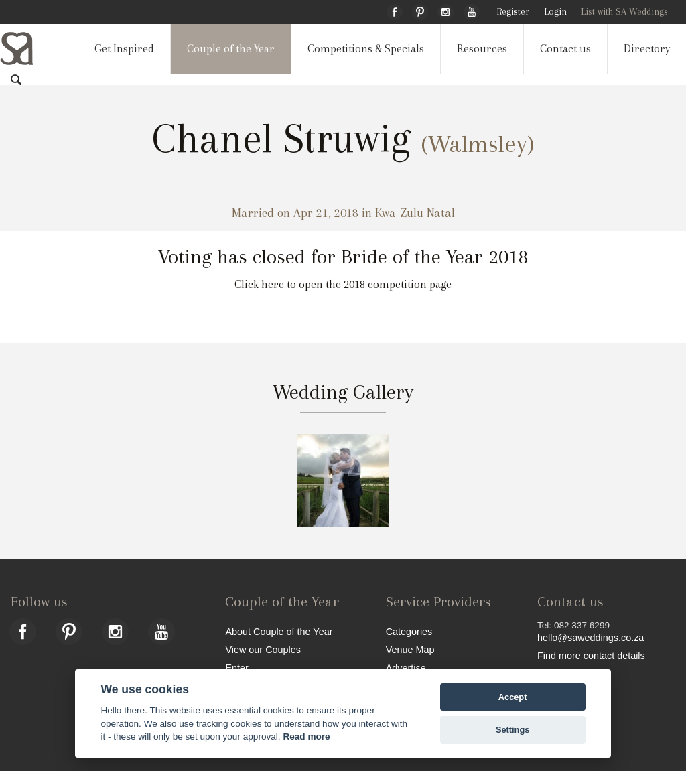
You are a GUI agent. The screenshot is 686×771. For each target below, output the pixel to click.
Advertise (406, 667)
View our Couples (263, 649)
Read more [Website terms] (306, 736)
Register (512, 12)
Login (555, 12)
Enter (236, 667)
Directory (647, 48)
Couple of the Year (231, 48)
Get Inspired (124, 48)
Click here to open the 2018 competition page (343, 284)
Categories (409, 631)
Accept (512, 697)
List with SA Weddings (624, 12)
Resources (482, 48)
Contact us (565, 48)
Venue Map (410, 649)
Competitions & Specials (365, 48)
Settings (512, 730)
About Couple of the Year (278, 631)
